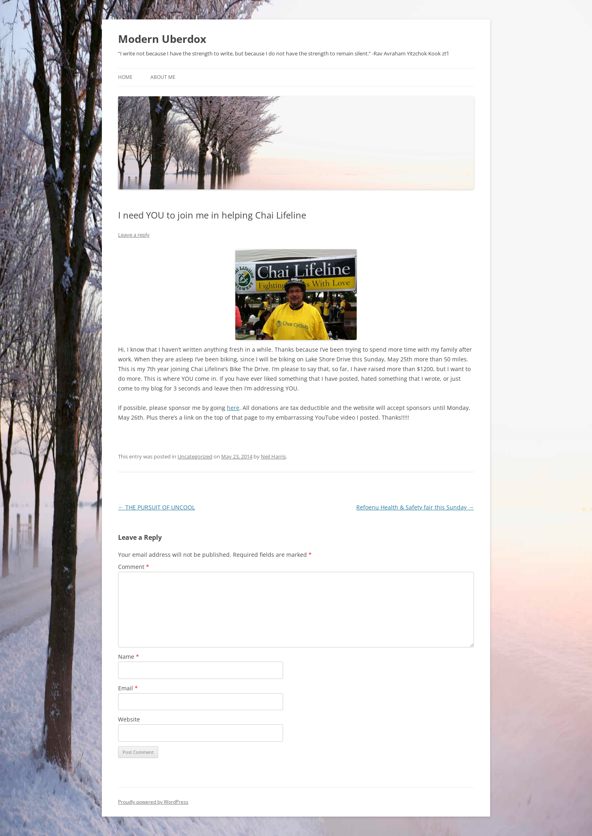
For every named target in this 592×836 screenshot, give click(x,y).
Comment (133, 567)
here (233, 408)
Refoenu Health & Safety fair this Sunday (415, 507)
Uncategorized (195, 456)
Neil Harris (273, 456)
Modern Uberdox (162, 39)
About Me (162, 77)
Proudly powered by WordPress (153, 801)
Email (128, 688)
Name (128, 656)
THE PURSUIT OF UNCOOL (156, 507)
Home (125, 77)
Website (129, 719)
